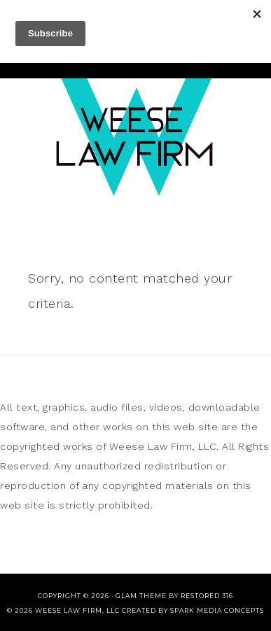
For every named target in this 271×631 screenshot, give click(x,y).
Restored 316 (207, 596)
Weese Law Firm (135, 133)
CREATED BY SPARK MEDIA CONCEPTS (193, 610)
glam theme (141, 596)
